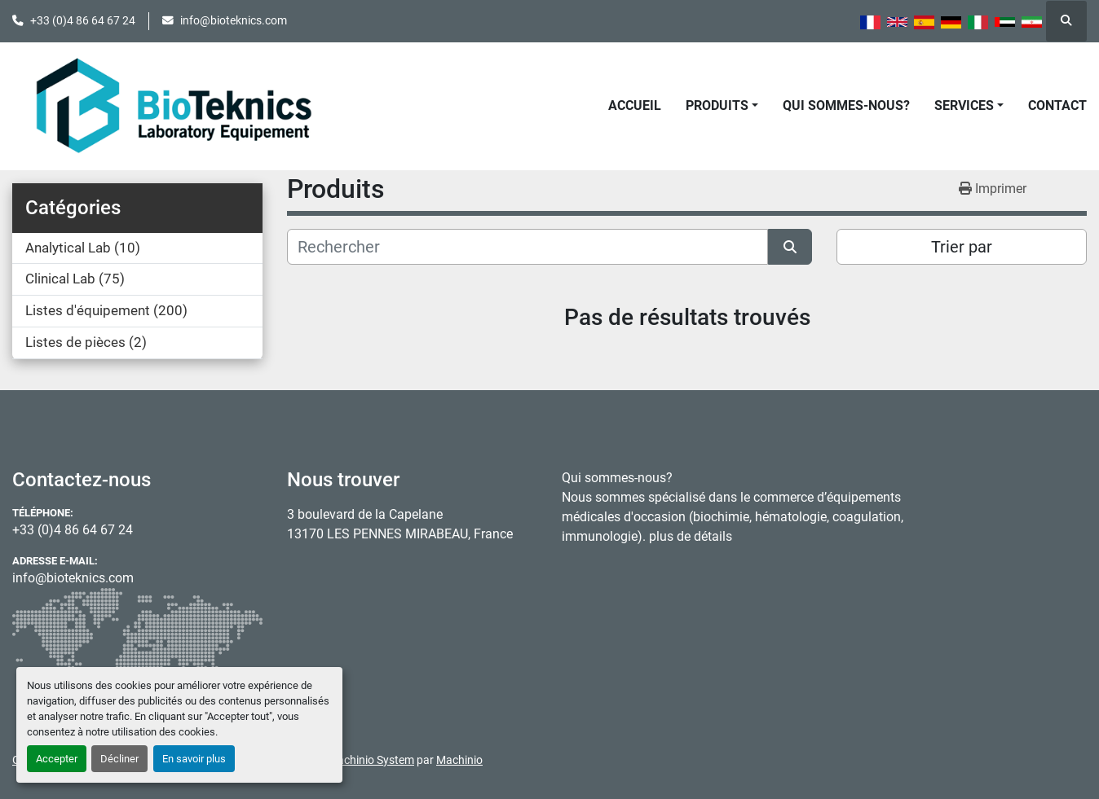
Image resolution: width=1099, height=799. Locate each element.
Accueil (634, 105)
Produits (717, 105)
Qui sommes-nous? (846, 105)
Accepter (56, 759)
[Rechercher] (527, 247)
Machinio (459, 759)
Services (964, 105)
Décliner (119, 759)
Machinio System (371, 759)
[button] (722, 106)
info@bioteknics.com (233, 20)
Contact (1057, 105)
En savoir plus (194, 759)
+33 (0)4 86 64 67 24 (82, 20)
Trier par (961, 247)
